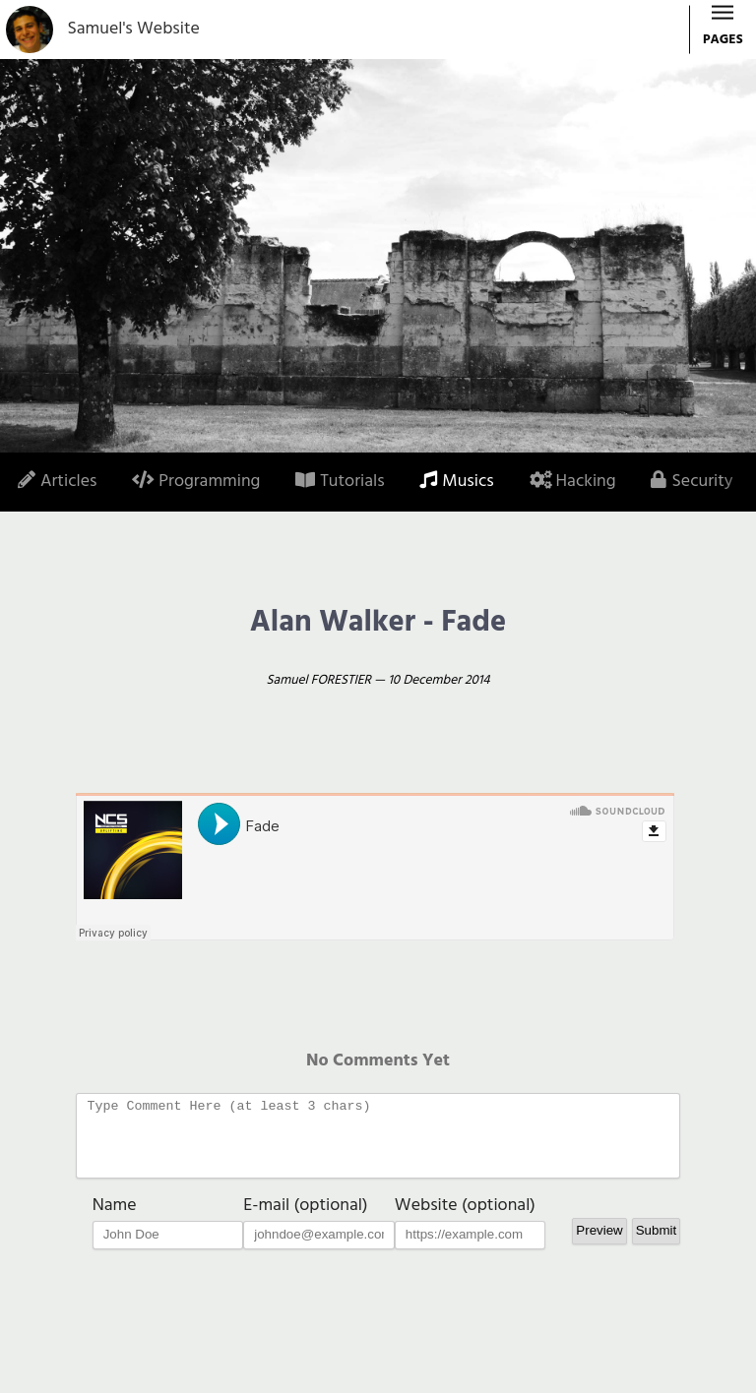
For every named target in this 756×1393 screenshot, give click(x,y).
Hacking (573, 481)
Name (115, 1220)
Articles (57, 481)
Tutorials (339, 481)
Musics (456, 481)
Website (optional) (465, 1220)
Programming (196, 481)
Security (691, 481)
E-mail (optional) (305, 1220)
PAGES (723, 31)
